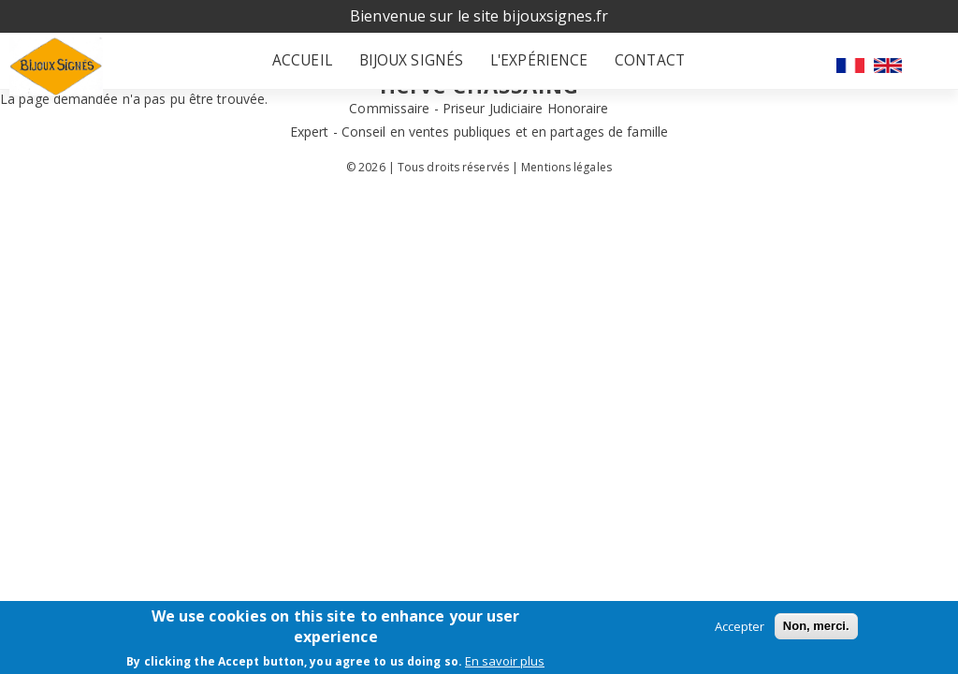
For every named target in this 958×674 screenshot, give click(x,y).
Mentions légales (566, 176)
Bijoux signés (412, 65)
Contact (629, 65)
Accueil (314, 65)
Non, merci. (816, 626)
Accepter (739, 626)
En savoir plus (504, 660)
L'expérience (529, 65)
